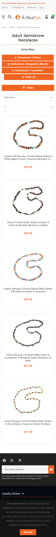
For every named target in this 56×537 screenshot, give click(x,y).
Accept (28, 532)
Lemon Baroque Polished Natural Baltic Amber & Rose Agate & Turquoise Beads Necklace (28, 422)
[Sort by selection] (28, 97)
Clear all (28, 77)
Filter (28, 87)
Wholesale (32, 8)
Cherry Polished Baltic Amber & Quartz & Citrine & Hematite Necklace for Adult (28, 224)
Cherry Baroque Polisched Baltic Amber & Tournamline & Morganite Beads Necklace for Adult (28, 357)
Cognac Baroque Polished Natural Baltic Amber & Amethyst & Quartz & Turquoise (28, 290)
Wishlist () (18, 8)
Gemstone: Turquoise (27, 70)
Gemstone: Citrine (28, 57)
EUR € (5, 8)
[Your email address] (25, 469)
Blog (41, 8)
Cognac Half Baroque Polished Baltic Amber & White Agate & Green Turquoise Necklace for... (28, 157)
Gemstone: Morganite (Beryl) (28, 64)
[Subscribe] (51, 469)
